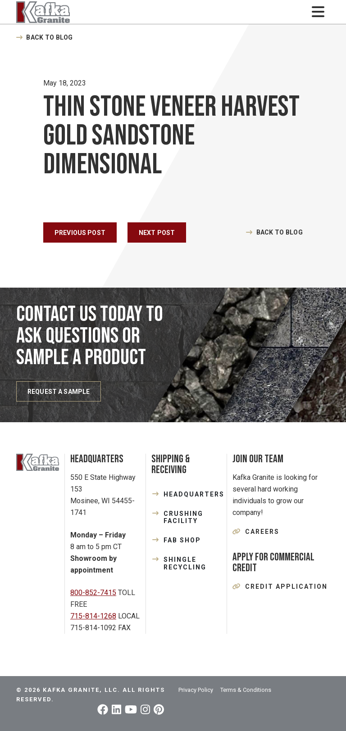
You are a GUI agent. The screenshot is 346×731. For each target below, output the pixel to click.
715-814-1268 (93, 616)
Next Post (157, 232)
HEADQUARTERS (192, 494)
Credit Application (286, 586)
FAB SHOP (182, 540)
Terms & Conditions (245, 689)
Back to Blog (49, 37)
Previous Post (80, 232)
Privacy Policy (195, 689)
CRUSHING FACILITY (183, 517)
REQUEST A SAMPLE (58, 391)
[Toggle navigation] (318, 12)
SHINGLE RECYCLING (185, 563)
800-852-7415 (93, 592)
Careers (262, 531)
